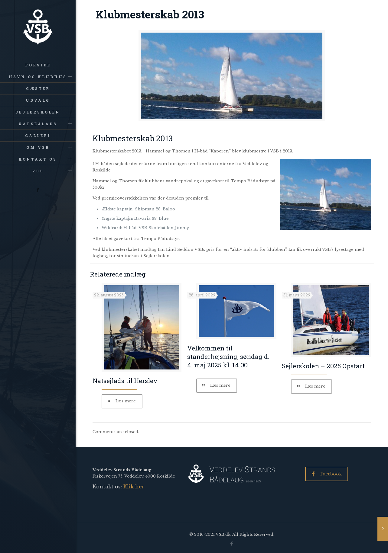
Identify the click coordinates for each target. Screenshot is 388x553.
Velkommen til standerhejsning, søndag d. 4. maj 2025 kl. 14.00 (228, 356)
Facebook (327, 474)
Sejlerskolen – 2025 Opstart (323, 366)
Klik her (133, 487)
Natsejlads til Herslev (125, 380)
